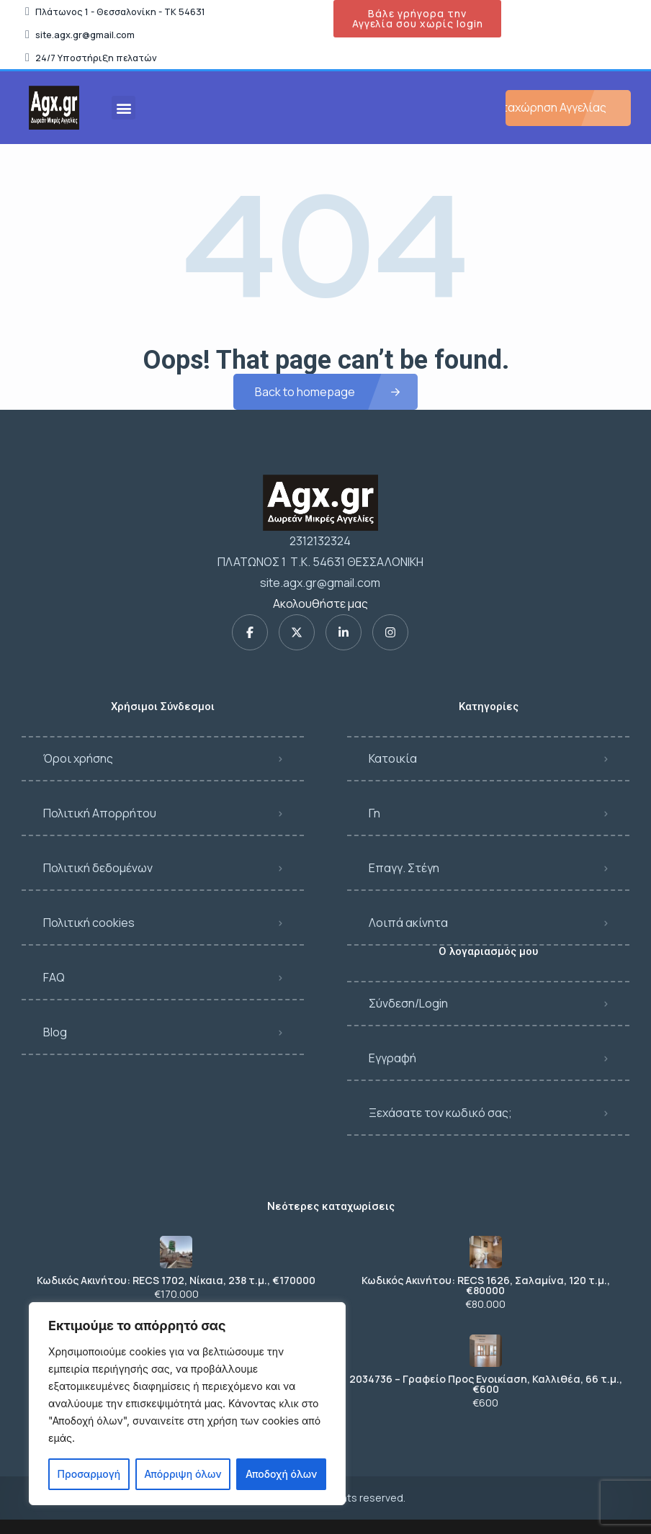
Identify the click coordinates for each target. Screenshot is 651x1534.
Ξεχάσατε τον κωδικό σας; (440, 1113)
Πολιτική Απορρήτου (99, 813)
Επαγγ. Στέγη (404, 868)
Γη (374, 813)
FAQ (54, 977)
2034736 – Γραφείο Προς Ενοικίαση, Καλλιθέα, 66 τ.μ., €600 (485, 1384)
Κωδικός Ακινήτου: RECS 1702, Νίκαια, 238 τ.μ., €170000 (176, 1280)
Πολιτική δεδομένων (98, 868)
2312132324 (320, 541)
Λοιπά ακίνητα (408, 922)
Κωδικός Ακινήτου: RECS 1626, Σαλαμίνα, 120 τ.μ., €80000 (486, 1285)
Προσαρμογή (89, 1474)
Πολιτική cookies (89, 922)
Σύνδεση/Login (408, 1003)
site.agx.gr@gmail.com (320, 583)
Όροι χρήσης (78, 758)
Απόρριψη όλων (182, 1474)
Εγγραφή (392, 1058)
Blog (55, 1032)
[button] (123, 108)
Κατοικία (393, 758)
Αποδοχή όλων (281, 1474)
